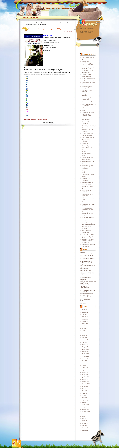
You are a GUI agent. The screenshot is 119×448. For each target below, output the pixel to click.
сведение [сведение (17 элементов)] (93, 283)
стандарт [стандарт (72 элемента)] (85, 295)
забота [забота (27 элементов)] (82, 265)
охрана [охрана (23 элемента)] (91, 275)
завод (28, 119)
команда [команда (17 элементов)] (93, 266)
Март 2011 (84, 342)
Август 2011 (85, 330)
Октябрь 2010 (85, 353)
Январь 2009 (85, 402)
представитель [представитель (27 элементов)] (85, 282)
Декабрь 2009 (85, 377)
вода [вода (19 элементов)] (91, 252)
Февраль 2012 (85, 316)
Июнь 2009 (84, 391)
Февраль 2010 (85, 372)
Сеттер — (84, 202)
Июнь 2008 (84, 418)
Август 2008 (85, 414)
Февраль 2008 (85, 427)
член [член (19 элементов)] (81, 303)
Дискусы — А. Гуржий (87, 237)
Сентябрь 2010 (86, 356)
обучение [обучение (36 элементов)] (90, 273)
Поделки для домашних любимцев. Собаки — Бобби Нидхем (88, 241)
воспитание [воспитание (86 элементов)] (86, 255)
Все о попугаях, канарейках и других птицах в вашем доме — (88, 63)
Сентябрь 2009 (86, 384)
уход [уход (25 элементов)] (81, 300)
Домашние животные (57, 8)
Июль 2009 (84, 388)
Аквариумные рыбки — (88, 137)
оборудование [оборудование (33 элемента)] (85, 271)
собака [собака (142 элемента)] (84, 286)
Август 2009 (85, 386)
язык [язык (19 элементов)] (84, 303)
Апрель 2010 (85, 367)
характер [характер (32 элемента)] (86, 300)
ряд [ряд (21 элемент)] (89, 283)
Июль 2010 (84, 360)
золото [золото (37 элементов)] (92, 265)
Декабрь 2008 (85, 404)
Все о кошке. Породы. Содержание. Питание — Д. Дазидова (88, 167)
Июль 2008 (84, 416)
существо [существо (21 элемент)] (92, 296)
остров (37, 119)
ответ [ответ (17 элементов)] (88, 275)
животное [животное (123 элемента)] (86, 261)
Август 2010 (85, 358)
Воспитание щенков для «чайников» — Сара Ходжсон (88, 219)
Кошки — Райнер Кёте (87, 182)
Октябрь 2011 (85, 326)
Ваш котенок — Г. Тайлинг (88, 101)
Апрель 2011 (85, 340)
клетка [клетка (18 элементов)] (85, 266)
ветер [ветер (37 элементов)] (88, 253)
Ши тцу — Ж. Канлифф (88, 234)
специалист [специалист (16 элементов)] (83, 293)
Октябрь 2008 (85, 409)
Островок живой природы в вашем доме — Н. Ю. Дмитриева (48, 29)
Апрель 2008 (85, 423)
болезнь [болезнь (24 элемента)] (82, 252)
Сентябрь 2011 (86, 328)
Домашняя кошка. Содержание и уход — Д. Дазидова (88, 186)
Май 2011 (84, 337)
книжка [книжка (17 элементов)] (89, 266)
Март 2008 (84, 425)
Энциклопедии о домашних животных (50, 22)
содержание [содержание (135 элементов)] (87, 290)
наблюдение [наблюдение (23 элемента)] (84, 268)
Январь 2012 (85, 319)
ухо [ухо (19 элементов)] (94, 297)
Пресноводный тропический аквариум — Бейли (88, 213)
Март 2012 (84, 314)
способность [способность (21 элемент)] (89, 293)
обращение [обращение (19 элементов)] (83, 273)
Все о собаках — (86, 143)
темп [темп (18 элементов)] (81, 297)
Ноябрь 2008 (85, 407)
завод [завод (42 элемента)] (87, 265)
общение (33, 119)
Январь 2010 (85, 374)
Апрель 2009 (85, 395)
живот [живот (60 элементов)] (92, 259)
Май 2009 (84, 393)
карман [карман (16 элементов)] (82, 266)
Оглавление (34, 17)
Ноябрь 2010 (85, 351)
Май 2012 (84, 310)
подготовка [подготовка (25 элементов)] (83, 279)
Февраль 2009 (85, 400)
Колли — (84, 110)
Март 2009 (84, 397)
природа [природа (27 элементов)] (93, 282)
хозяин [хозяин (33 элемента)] (91, 302)
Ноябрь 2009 (85, 379)
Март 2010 (84, 370)
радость (47, 119)
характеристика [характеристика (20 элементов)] (84, 302)
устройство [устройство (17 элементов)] (90, 297)
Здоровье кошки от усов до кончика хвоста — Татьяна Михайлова (88, 114)
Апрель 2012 (85, 312)
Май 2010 (84, 365)
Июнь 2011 (84, 335)
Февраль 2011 (85, 344)
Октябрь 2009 (85, 381)
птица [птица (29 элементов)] (82, 283)
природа (42, 119)
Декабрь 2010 (85, 349)
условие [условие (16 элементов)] (85, 297)
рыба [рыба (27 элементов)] (86, 283)
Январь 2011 (85, 347)
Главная (25, 17)
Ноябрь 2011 (85, 323)
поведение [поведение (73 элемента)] (85, 277)
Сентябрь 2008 (86, 411)
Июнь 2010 (84, 363)
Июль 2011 (84, 333)
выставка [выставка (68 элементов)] (85, 258)
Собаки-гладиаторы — (87, 108)
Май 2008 (84, 421)
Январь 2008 (85, 430)
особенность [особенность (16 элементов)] (83, 275)
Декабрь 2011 (85, 321)
